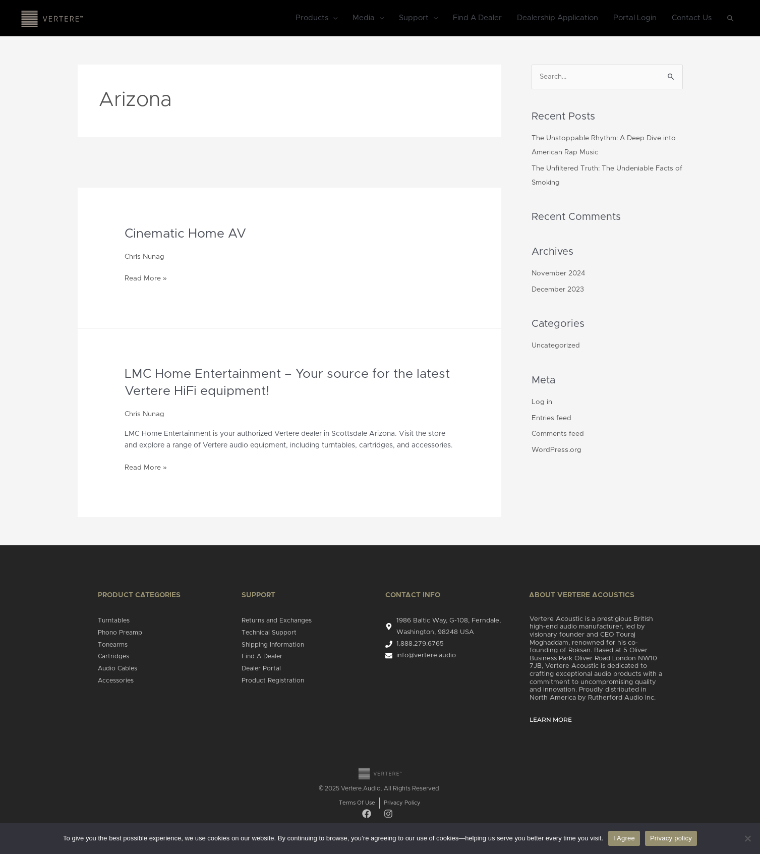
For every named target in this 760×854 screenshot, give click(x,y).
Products (312, 18)
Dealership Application (557, 18)
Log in (542, 402)
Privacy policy (671, 838)
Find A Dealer (477, 18)
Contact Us (692, 18)
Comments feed (559, 433)
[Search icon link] (730, 18)
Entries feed (551, 418)
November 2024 (559, 273)
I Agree (624, 838)
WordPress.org (557, 449)
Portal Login (635, 18)
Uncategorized (556, 346)
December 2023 (559, 290)
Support (414, 18)
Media (364, 18)
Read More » (146, 277)
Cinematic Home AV (187, 234)
